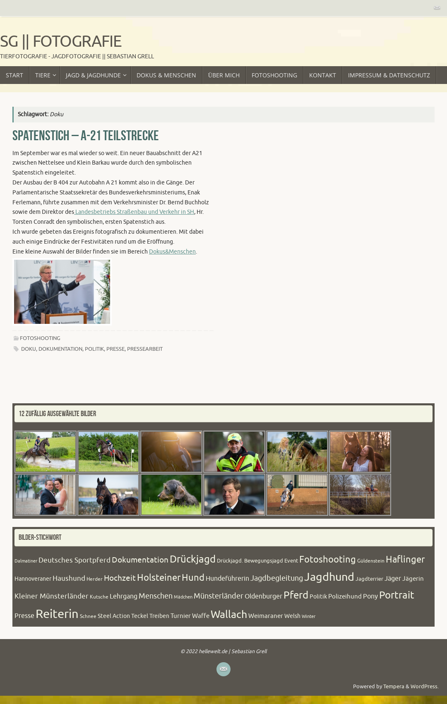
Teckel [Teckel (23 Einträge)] (139, 616)
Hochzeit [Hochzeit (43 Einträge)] (120, 578)
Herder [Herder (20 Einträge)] (95, 579)
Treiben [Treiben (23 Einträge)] (159, 616)
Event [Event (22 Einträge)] (291, 560)
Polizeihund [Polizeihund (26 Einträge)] (345, 596)
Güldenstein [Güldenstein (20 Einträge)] (371, 561)
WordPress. (425, 686)
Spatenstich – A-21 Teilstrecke (85, 135)
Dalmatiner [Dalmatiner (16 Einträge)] (25, 561)
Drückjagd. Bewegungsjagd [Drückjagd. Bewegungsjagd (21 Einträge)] (250, 561)
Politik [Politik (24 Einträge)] (318, 596)
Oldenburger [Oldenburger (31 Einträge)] (263, 596)
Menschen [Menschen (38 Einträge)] (156, 596)
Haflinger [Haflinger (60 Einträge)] (405, 559)
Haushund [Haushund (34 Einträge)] (69, 578)
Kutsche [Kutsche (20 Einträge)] (99, 597)
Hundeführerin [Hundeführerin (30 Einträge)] (227, 579)
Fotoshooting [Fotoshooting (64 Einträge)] (327, 559)
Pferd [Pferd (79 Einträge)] (296, 595)
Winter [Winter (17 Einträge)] (308, 616)
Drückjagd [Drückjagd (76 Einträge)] (193, 559)
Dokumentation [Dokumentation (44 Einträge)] (140, 560)
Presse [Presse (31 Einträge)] (24, 616)
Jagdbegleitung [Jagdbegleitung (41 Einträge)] (276, 578)
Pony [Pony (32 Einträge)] (370, 596)
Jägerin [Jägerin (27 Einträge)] (413, 579)
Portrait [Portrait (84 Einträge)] (396, 595)
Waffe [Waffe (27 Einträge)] (200, 616)
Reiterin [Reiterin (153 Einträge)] (57, 614)
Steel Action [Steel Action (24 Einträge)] (114, 616)
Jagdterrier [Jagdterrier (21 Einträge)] (369, 579)
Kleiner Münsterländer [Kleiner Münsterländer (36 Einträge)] (51, 596)
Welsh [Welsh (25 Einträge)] (292, 616)
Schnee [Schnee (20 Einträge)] (88, 616)
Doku (28, 349)
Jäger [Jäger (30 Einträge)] (393, 579)
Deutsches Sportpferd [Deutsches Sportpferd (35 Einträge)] (74, 560)
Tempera (393, 686)
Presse (115, 349)
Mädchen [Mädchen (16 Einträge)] (183, 597)
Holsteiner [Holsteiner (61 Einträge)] (158, 578)
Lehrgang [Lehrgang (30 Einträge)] (123, 596)
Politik (94, 349)
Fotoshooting (40, 338)
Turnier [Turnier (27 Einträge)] (181, 616)
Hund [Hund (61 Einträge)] (193, 578)
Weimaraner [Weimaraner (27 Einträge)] (265, 616)
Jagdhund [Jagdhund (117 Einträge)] (329, 577)
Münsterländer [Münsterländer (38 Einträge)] (218, 596)
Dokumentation (60, 349)
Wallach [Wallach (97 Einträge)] (229, 614)
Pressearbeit (145, 349)
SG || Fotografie (61, 41)
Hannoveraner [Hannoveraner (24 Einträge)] (32, 578)
